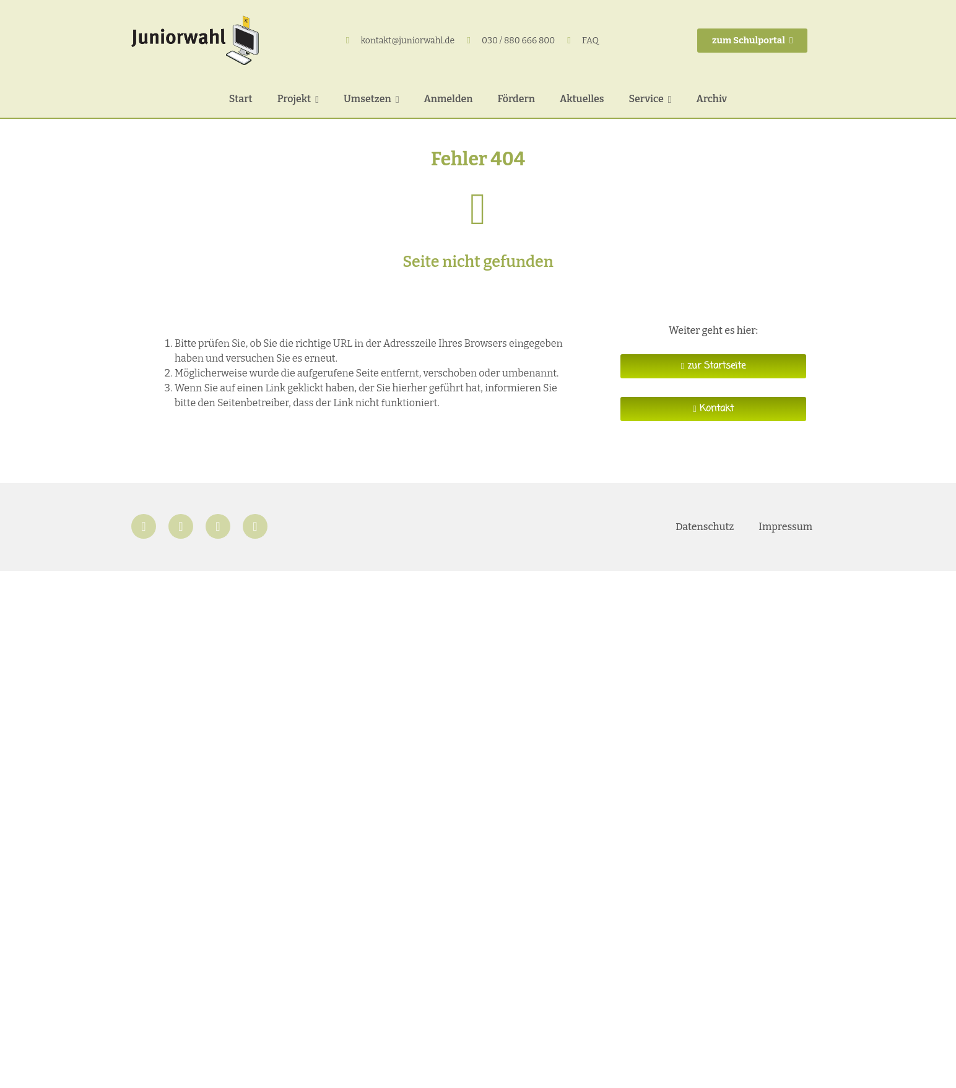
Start (241, 99)
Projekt (298, 99)
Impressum (785, 527)
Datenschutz (705, 527)
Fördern (516, 99)
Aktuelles (582, 99)
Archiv (712, 99)
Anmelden (448, 99)
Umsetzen (371, 99)
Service (650, 99)
